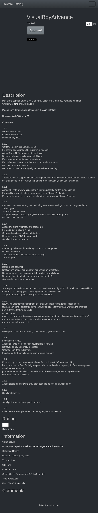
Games (15, 451)
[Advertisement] (49, 64)
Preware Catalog (12, 4)
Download (35, 30)
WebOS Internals (16, 483)
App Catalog (49, 110)
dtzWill (31, 23)
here (16, 104)
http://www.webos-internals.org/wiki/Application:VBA (38, 446)
